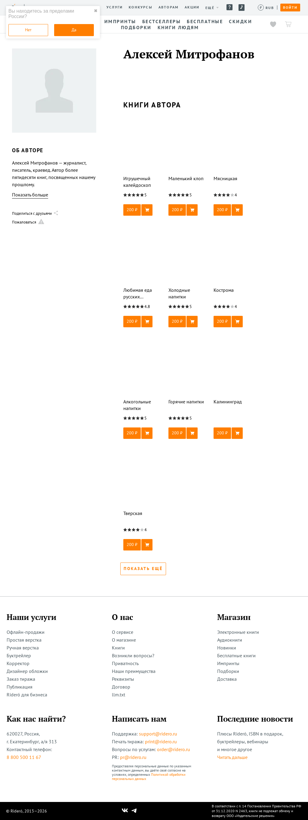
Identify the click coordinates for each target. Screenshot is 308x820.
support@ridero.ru (158, 734)
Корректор (18, 663)
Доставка (227, 679)
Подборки (228, 671)
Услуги (114, 7)
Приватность (125, 663)
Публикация (19, 687)
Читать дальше (232, 757)
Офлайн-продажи (26, 632)
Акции (192, 7)
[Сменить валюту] (266, 8)
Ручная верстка (23, 648)
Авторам (169, 7)
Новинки (226, 648)
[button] (142, 210)
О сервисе (122, 632)
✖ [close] (95, 10)
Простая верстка (24, 640)
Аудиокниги (229, 640)
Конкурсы (140, 7)
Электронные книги (238, 632)
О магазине (124, 640)
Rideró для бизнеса (27, 695)
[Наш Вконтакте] (125, 811)
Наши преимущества (134, 671)
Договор (121, 687)
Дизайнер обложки (27, 671)
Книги (118, 648)
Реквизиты (123, 679)
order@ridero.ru (173, 749)
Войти (290, 7)
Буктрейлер (19, 655)
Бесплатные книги (236, 655)
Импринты (228, 663)
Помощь (229, 7)
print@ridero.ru (161, 741)
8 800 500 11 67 (24, 757)
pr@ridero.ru (133, 757)
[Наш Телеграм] (134, 811)
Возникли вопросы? (133, 655)
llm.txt (118, 695)
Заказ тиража (21, 679)
